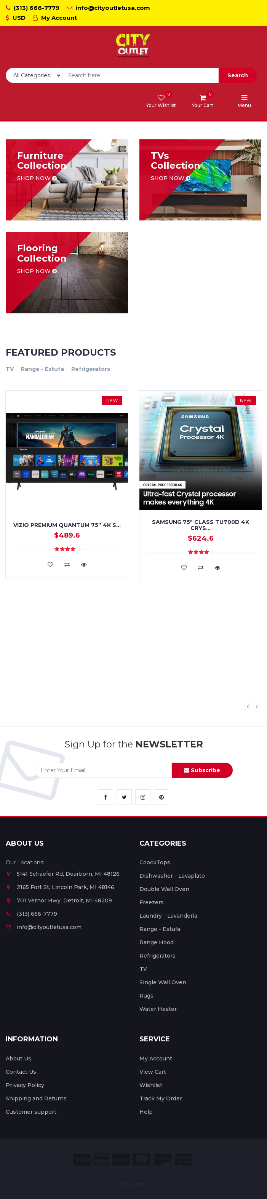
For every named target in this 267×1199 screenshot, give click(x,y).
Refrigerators (90, 369)
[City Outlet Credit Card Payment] (101, 1159)
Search (237, 75)
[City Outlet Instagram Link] (142, 797)
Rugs (146, 995)
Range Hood (156, 942)
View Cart (152, 1071)
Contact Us (21, 1071)
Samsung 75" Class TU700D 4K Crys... (200, 525)
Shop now (37, 178)
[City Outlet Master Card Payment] (141, 1159)
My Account (55, 17)
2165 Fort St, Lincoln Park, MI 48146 (60, 887)
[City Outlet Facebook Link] (105, 797)
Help (146, 1111)
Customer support (31, 1111)
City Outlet (133, 1184)
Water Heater (158, 1009)
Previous (247, 706)
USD (16, 17)
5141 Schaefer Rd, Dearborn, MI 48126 (63, 873)
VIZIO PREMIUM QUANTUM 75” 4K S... (67, 525)
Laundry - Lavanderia (168, 915)
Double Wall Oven (164, 889)
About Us (18, 1058)
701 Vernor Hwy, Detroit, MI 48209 (59, 900)
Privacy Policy (25, 1085)
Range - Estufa (42, 369)
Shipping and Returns (36, 1098)
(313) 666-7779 (32, 7)
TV (10, 369)
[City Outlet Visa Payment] (81, 1159)
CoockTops (154, 862)
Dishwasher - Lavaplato (172, 875)
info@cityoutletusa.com (108, 7)
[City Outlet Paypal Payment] (121, 1159)
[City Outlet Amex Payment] (183, 1159)
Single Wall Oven (162, 982)
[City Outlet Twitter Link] (124, 797)
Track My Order (160, 1098)
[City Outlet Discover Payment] (162, 1159)
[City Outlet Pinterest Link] (161, 797)
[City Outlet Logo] (134, 46)
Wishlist (150, 1085)
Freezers (151, 902)
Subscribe (202, 770)
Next (257, 706)
